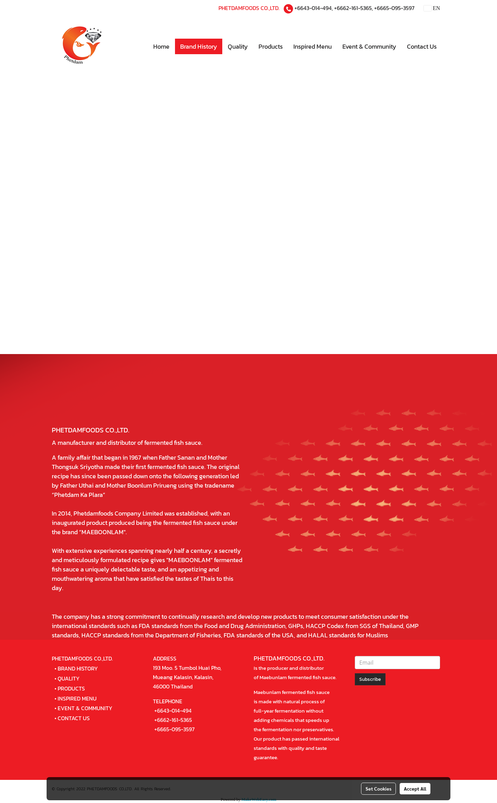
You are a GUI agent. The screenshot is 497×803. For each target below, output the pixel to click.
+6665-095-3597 (394, 8)
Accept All (415, 788)
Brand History (198, 46)
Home (161, 46)
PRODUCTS (71, 688)
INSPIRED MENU (77, 698)
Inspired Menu (312, 46)
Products (271, 46)
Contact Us (422, 46)
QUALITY (69, 678)
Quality (238, 46)
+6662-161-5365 (353, 8)
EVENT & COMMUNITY (85, 708)
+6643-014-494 (313, 8)
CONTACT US (74, 718)
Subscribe (370, 679)
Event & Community (369, 46)
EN (432, 8)
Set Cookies (378, 788)
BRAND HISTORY (78, 668)
